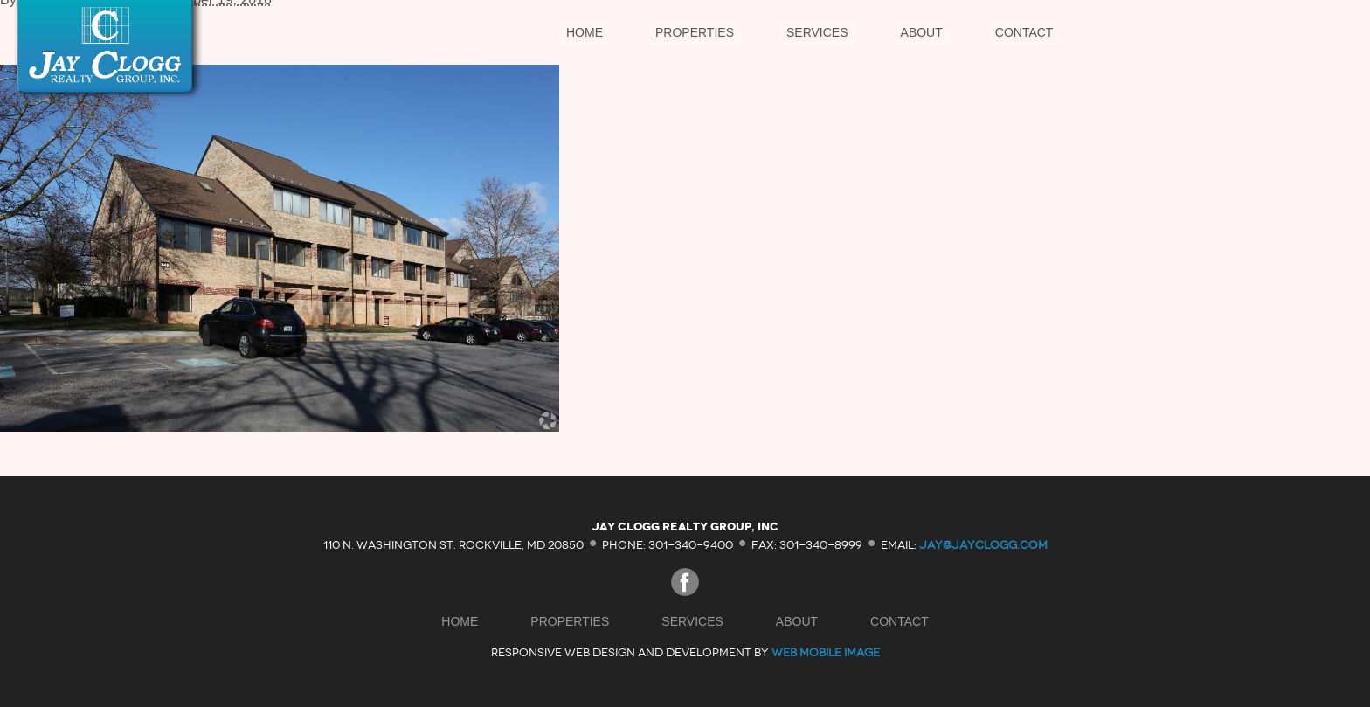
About (922, 32)
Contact (1024, 32)
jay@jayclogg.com (983, 544)
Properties (694, 32)
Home (584, 32)
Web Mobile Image (825, 652)
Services (817, 32)
